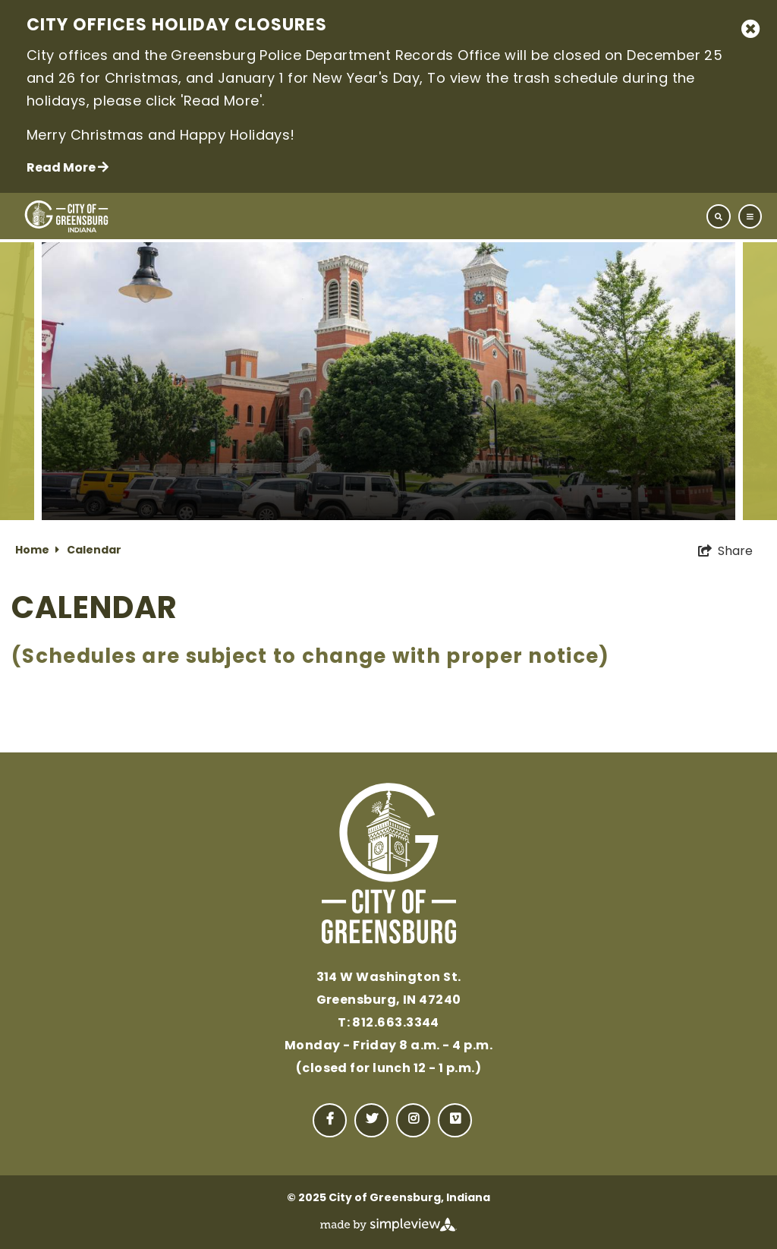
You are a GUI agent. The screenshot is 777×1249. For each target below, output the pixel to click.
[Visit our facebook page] (330, 1120)
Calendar (94, 551)
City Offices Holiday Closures (177, 26)
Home (37, 551)
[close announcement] (750, 29)
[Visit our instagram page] (413, 1120)
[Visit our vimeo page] (455, 1120)
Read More (68, 168)
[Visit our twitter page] (371, 1120)
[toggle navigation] (734, 216)
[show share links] (725, 551)
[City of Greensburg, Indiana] (66, 216)
